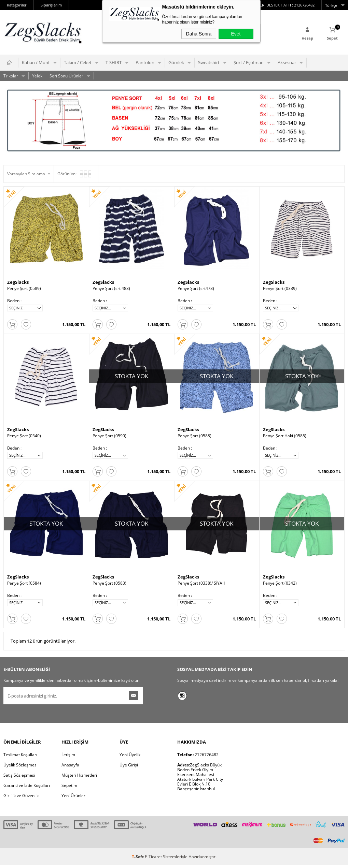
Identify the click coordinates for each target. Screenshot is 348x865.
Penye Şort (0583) (109, 583)
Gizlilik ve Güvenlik (21, 795)
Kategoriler (17, 5)
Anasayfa (70, 764)
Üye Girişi (129, 764)
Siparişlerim (51, 5)
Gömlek (176, 62)
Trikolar (10, 76)
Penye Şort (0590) (109, 436)
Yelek (37, 76)
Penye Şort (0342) (280, 583)
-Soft (138, 856)
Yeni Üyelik (130, 754)
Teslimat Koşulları (20, 754)
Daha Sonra (199, 33)
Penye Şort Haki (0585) (284, 436)
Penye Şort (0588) (194, 436)
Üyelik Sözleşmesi (20, 764)
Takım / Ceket (78, 62)
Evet (235, 33)
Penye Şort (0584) (24, 583)
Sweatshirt (209, 62)
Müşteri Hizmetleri (79, 775)
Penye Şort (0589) (24, 288)
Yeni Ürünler (73, 795)
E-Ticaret (153, 856)
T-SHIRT (114, 62)
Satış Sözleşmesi (19, 775)
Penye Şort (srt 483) (111, 288)
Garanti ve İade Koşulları (26, 785)
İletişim (68, 754)
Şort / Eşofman (249, 62)
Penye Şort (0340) (24, 436)
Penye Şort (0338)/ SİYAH (201, 583)
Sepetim (69, 785)
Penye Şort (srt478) (196, 288)
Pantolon (145, 62)
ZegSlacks (18, 282)
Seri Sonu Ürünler (66, 76)
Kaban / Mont (36, 62)
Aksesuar (287, 62)
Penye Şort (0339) (280, 288)
